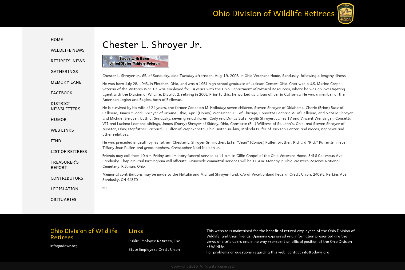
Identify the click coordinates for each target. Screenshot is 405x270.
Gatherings (64, 71)
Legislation (64, 188)
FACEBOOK (62, 92)
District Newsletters (65, 106)
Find (56, 140)
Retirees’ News (68, 60)
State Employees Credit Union (154, 249)
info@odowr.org (64, 245)
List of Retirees (69, 151)
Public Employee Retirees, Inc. (155, 241)
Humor (59, 119)
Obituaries (63, 199)
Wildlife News (68, 49)
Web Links (62, 129)
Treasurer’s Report (65, 164)
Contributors (67, 177)
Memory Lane (66, 81)
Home (57, 39)
